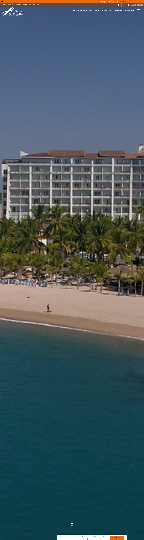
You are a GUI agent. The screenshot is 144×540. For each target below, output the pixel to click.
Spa (110, 10)
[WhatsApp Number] (119, 5)
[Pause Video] (72, 524)
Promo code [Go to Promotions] (100, 533)
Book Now (97, 530)
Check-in (61, 529)
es (5, 1)
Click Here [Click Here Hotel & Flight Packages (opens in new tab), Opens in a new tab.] (65, 537)
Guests (84, 529)
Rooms (96, 10)
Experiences (129, 10)
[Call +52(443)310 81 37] (135, 5)
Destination (42, 529)
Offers (104, 10)
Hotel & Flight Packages (82, 10)
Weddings (118, 10)
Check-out (73, 529)
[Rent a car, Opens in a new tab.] (122, 1)
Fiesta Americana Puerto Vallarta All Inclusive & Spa (20, 5)
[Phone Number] (124, 5)
